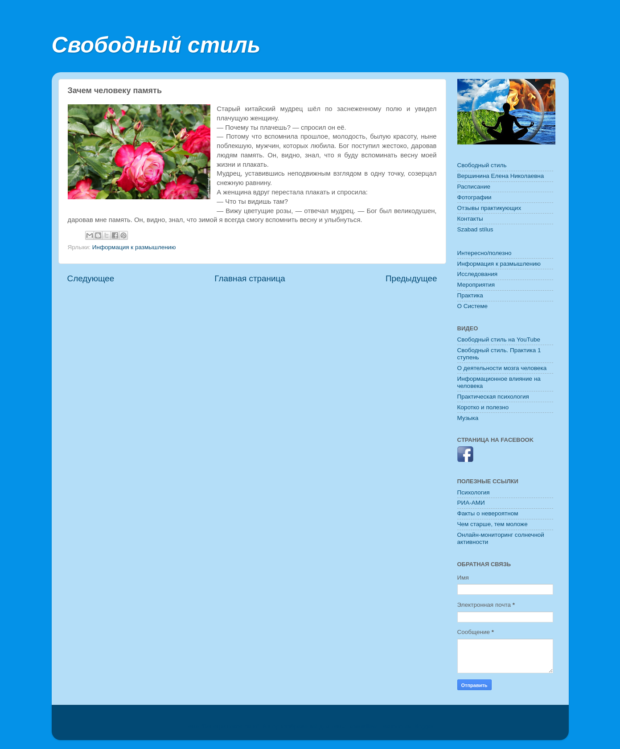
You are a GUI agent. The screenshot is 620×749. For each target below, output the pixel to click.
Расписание (473, 186)
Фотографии (474, 197)
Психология (473, 492)
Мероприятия (476, 284)
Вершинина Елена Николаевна (500, 176)
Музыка (468, 418)
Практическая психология (493, 396)
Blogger (423, 726)
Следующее (91, 278)
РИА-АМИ (471, 502)
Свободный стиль (156, 45)
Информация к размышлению (134, 247)
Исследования (477, 274)
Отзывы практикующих (489, 208)
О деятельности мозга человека (502, 368)
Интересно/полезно (484, 253)
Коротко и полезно (483, 407)
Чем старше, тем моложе (492, 524)
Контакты (470, 218)
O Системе (472, 306)
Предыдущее (411, 278)
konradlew (362, 726)
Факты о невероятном (487, 513)
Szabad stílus (475, 229)
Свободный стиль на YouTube (498, 339)
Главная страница (249, 278)
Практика (470, 295)
